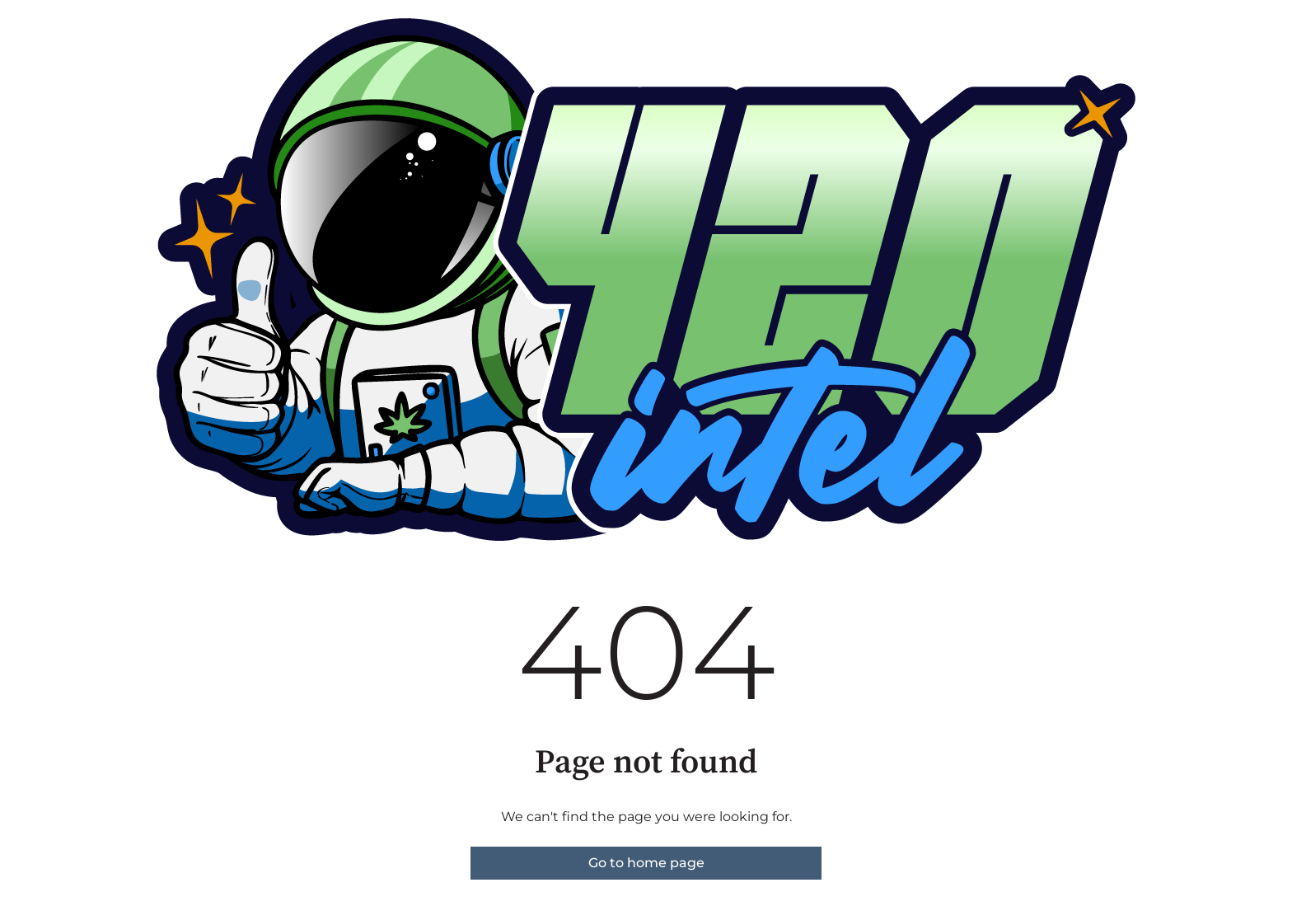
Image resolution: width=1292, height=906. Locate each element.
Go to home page (646, 863)
